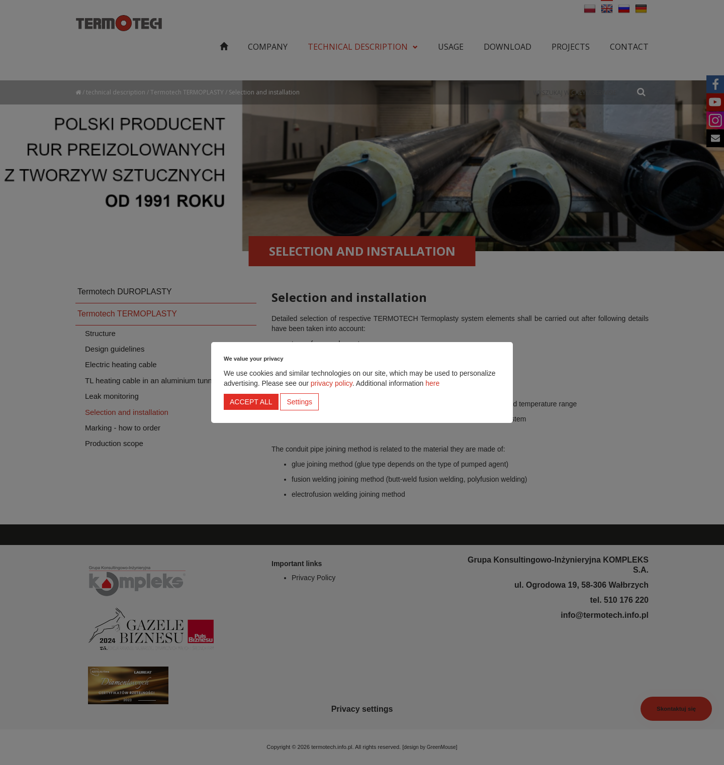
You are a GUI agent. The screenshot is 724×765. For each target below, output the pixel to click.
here (432, 383)
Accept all (251, 402)
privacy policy (331, 383)
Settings (299, 402)
